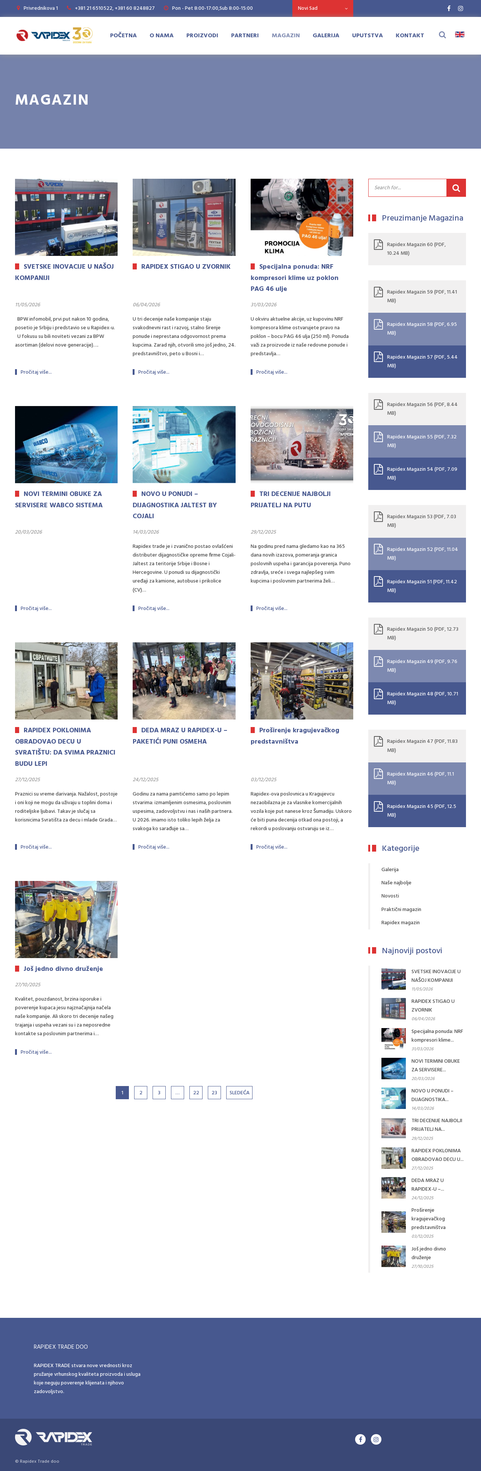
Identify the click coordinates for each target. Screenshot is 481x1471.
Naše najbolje (396, 883)
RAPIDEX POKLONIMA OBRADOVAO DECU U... (437, 1155)
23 (214, 1093)
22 (196, 1093)
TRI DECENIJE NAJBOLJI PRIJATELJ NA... (436, 1125)
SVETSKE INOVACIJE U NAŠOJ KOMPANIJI (436, 976)
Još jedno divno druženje (428, 1253)
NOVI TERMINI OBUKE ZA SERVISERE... (435, 1065)
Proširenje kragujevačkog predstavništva (428, 1219)
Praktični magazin (401, 909)
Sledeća (240, 1093)
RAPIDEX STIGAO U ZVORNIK (433, 1006)
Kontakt (410, 36)
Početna (123, 36)
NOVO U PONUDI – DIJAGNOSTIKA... (432, 1095)
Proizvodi (202, 36)
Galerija (326, 36)
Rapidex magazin (400, 923)
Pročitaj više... (36, 372)
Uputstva (367, 36)
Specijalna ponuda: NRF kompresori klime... (437, 1036)
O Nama (162, 36)
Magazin (286, 36)
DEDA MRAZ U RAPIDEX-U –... (427, 1185)
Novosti (390, 896)
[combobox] (323, 8)
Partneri (245, 36)
